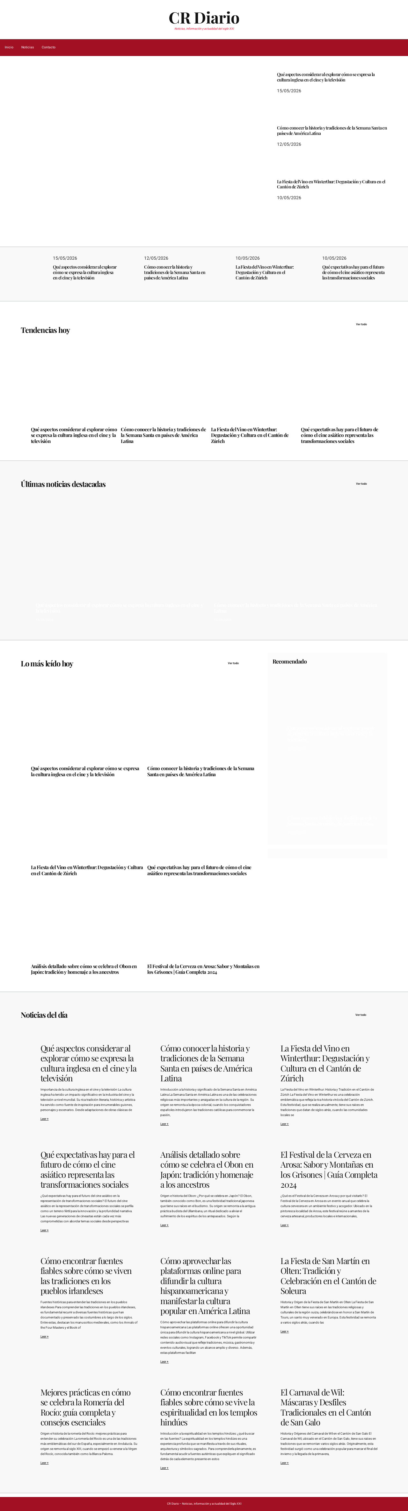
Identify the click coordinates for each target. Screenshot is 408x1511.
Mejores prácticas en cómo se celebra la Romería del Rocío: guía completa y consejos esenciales (85, 1407)
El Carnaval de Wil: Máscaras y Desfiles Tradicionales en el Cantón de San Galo (325, 1407)
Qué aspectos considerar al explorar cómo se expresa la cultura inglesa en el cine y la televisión (114, 174)
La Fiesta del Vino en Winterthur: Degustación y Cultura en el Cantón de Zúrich (331, 184)
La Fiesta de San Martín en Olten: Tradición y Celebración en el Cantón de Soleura (328, 1276)
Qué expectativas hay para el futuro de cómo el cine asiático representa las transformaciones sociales (353, 272)
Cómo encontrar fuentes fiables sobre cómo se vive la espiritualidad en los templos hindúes (208, 1407)
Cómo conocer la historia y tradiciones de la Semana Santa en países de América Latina (332, 130)
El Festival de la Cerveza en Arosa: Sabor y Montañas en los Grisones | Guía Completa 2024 (203, 969)
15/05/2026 (40, 190)
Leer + (44, 1119)
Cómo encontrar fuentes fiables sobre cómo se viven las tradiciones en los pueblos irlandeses (86, 1276)
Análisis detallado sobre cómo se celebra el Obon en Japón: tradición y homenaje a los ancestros (84, 969)
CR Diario (204, 17)
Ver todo (371, 324)
